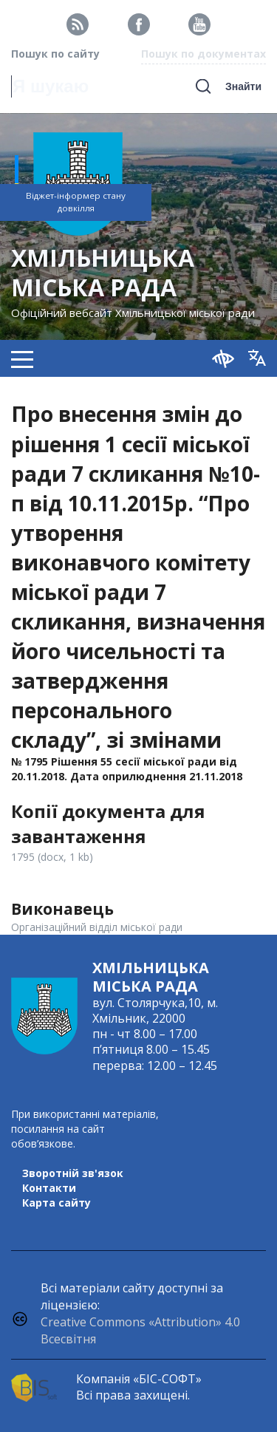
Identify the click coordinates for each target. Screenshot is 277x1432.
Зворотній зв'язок (72, 1173)
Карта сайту (56, 1203)
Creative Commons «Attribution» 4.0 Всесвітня (140, 1330)
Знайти (243, 86)
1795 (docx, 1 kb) (52, 857)
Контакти (49, 1188)
